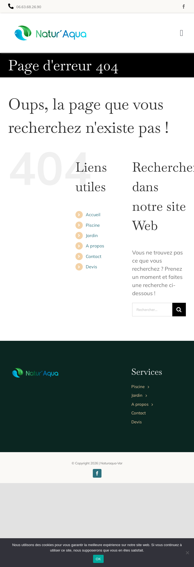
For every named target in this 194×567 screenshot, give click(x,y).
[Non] (187, 552)
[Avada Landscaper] (50, 24)
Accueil (93, 214)
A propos (95, 245)
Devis (91, 266)
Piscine (93, 225)
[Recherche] (179, 309)
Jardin (92, 235)
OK (98, 559)
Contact (93, 256)
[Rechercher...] (152, 309)
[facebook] (184, 6)
